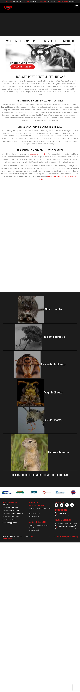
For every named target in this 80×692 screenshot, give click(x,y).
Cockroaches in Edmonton (40, 364)
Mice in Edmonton (40, 309)
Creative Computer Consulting (67, 537)
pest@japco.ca (11, 523)
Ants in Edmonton (40, 420)
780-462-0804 (52, 1)
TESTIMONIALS (61, 514)
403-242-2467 (34, 1)
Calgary (26, 1)
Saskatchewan (63, 1)
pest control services (39, 154)
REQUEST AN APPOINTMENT (65, 527)
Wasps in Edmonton (40, 392)
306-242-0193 (73, 1)
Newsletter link (22, 67)
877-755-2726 (17, 1)
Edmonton (43, 1)
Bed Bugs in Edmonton (40, 337)
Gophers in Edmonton (40, 452)
